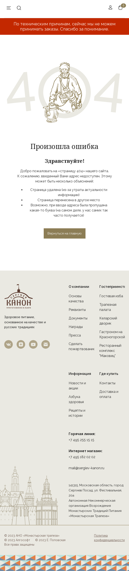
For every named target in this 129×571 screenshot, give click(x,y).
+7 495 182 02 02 (82, 457)
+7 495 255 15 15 (81, 440)
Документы (78, 318)
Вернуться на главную (65, 233)
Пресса (75, 335)
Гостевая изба (111, 296)
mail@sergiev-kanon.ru (86, 468)
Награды (76, 327)
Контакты (107, 383)
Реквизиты (77, 310)
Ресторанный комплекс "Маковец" (110, 351)
